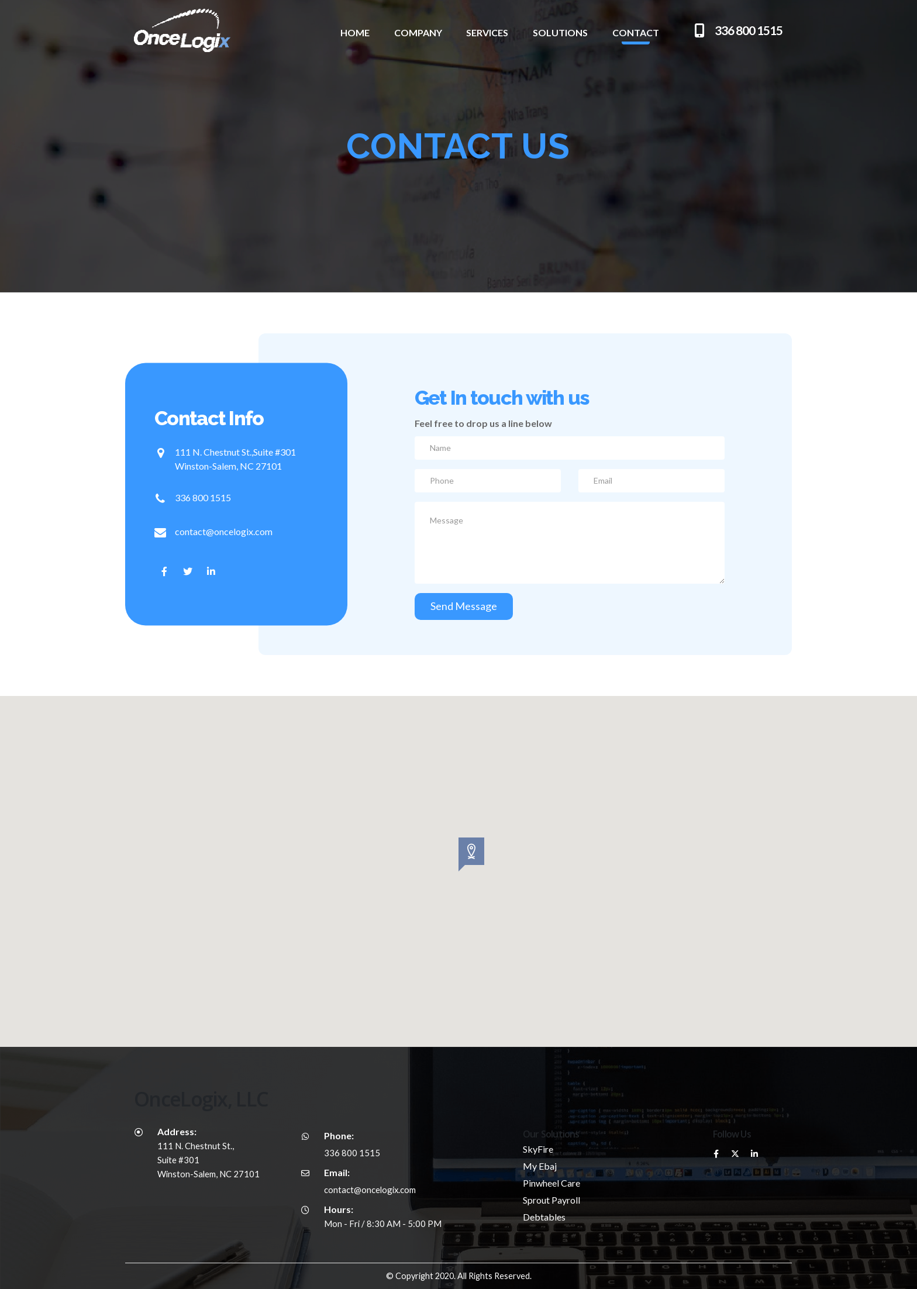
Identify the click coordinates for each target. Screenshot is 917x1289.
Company (418, 32)
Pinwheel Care (551, 1182)
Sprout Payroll (551, 1199)
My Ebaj (540, 1165)
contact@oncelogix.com (224, 530)
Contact (635, 32)
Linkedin (754, 1154)
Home (355, 32)
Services (487, 32)
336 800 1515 (203, 496)
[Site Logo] (163, 30)
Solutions (560, 32)
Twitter (735, 1154)
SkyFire (538, 1148)
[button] (458, 854)
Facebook (716, 1154)
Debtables (544, 1216)
